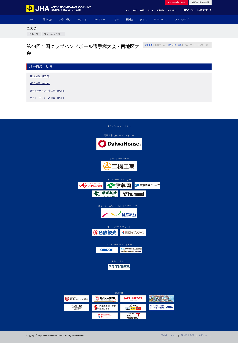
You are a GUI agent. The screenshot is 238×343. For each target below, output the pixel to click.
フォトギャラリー (53, 34)
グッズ (143, 19)
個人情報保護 (187, 335)
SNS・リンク (161, 19)
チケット (82, 19)
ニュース (31, 19)
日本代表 (47, 19)
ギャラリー (99, 19)
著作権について (168, 335)
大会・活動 (65, 19)
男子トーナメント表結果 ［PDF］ (47, 90)
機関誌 (129, 19)
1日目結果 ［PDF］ (40, 76)
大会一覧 (34, 34)
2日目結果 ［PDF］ (40, 83)
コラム (115, 19)
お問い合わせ (205, 335)
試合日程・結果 (175, 45)
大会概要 (149, 45)
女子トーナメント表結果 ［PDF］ (47, 98)
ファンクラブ (182, 19)
